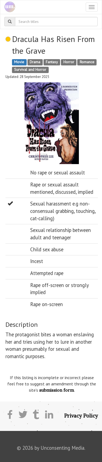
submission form (56, 390)
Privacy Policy (81, 415)
